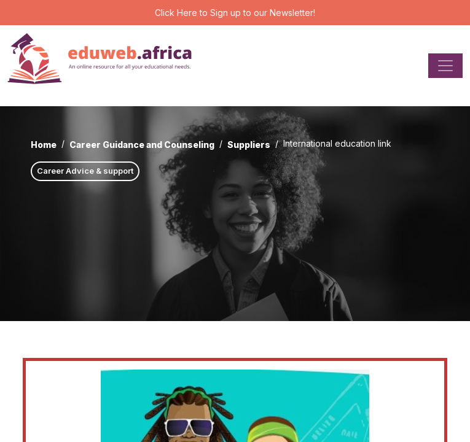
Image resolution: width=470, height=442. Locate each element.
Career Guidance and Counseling (141, 144)
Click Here (176, 12)
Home (44, 144)
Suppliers (248, 144)
